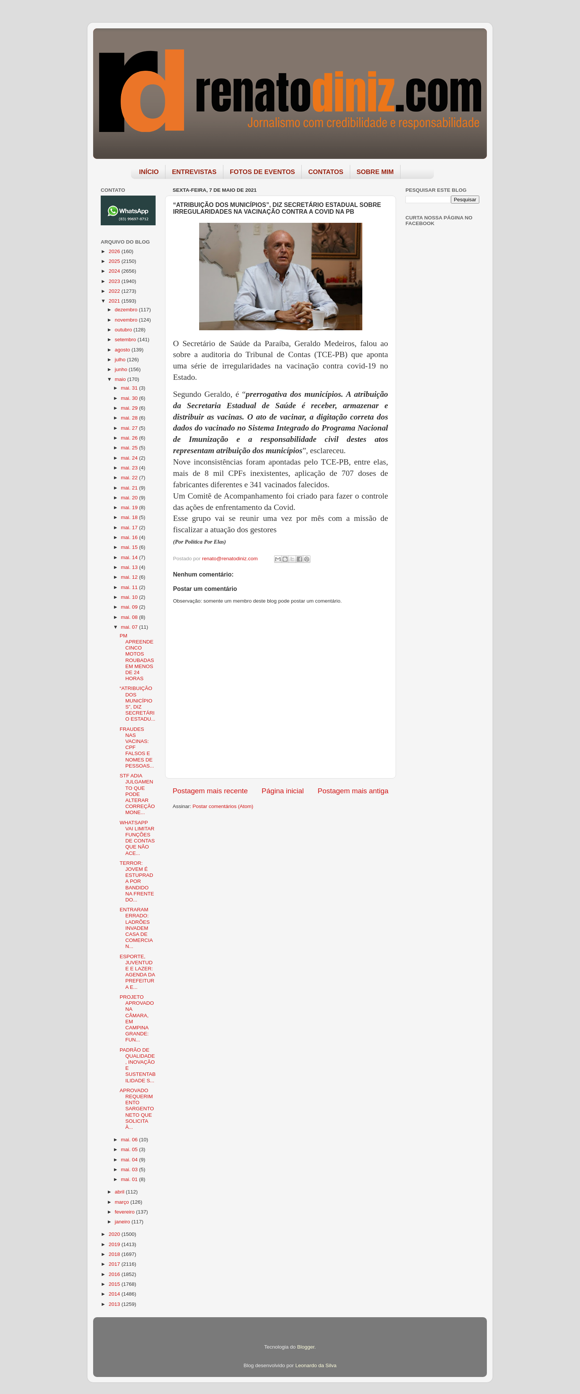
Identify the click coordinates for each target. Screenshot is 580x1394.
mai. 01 (130, 1179)
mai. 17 (130, 527)
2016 (115, 1274)
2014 (115, 1294)
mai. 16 (130, 537)
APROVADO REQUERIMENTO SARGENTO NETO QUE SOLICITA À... (137, 1109)
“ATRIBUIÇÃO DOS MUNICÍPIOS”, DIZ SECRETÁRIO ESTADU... (137, 703)
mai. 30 (130, 398)
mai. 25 (130, 448)
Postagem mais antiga (353, 791)
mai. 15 (130, 547)
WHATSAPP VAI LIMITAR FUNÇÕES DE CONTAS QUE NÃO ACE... (137, 838)
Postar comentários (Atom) (223, 806)
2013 (115, 1304)
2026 (115, 251)
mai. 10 (130, 597)
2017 (115, 1264)
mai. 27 (130, 428)
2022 (115, 291)
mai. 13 (130, 567)
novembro (127, 320)
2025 (115, 261)
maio (121, 379)
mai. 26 (130, 438)
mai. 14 (130, 557)
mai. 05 (130, 1149)
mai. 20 (130, 497)
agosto (123, 350)
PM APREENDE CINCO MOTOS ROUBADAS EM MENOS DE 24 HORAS (137, 657)
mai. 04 (130, 1159)
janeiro (123, 1222)
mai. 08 (130, 617)
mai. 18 (130, 517)
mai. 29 (130, 408)
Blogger (306, 1347)
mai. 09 (130, 607)
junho (122, 369)
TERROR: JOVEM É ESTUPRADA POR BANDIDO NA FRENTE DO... (137, 881)
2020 (115, 1234)
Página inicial (283, 791)
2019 (115, 1244)
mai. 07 (130, 627)
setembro (126, 339)
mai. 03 (130, 1169)
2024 (115, 271)
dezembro (127, 309)
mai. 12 (130, 577)
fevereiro (125, 1212)
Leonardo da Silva (316, 1365)
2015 (115, 1284)
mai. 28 (130, 418)
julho (121, 359)
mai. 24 (130, 458)
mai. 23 (130, 468)
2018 (115, 1254)
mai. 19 (130, 507)
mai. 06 (130, 1139)
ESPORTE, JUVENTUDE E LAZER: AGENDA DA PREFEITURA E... (137, 972)
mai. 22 (130, 477)
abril (120, 1192)
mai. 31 (130, 388)
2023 (115, 281)
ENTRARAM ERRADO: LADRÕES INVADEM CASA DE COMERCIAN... (136, 928)
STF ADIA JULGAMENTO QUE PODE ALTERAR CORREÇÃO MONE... (137, 794)
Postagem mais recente (210, 791)
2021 (115, 301)
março (122, 1202)
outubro (124, 330)
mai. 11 (130, 587)
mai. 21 (130, 488)
